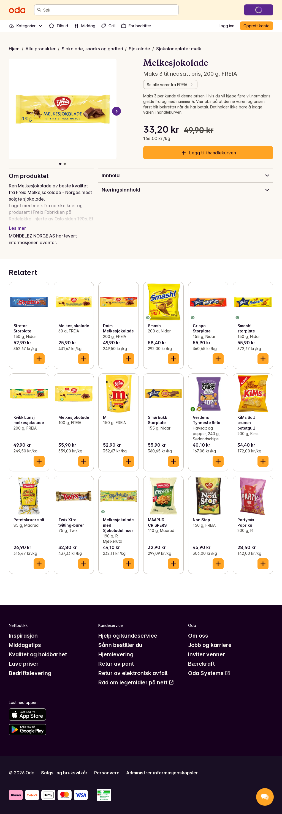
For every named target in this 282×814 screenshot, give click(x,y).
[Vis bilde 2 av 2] (65, 164)
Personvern (107, 772)
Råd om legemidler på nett (136, 682)
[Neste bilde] (116, 111)
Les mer (17, 228)
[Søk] (39, 10)
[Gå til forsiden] (17, 10)
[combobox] (109, 10)
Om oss (198, 635)
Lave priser (24, 663)
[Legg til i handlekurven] (39, 358)
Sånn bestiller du (120, 645)
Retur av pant (116, 663)
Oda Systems (209, 673)
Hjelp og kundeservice (127, 635)
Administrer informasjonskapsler (162, 772)
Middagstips (25, 645)
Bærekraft (201, 663)
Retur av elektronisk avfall (132, 673)
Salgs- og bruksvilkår (64, 772)
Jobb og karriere (210, 645)
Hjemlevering (116, 654)
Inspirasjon (23, 635)
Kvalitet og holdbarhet (38, 654)
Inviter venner (206, 654)
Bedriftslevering (30, 673)
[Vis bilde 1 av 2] (60, 164)
